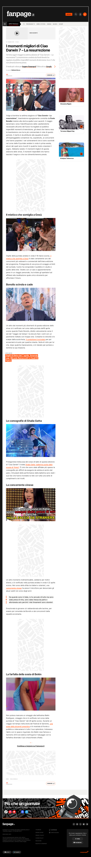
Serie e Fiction (40, 24)
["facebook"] (26, 812)
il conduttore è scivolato (35, 339)
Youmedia (38, 829)
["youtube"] (16, 812)
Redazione (38, 840)
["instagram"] (11, 812)
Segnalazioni (39, 832)
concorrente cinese (14, 588)
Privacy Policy (40, 835)
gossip (61, 24)
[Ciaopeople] (84, 852)
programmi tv (30, 24)
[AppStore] (7, 852)
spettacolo (13, 24)
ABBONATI (69, 14)
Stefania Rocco (15, 70)
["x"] (21, 812)
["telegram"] (31, 812)
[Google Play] (16, 852)
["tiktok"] (6, 812)
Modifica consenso (41, 843)
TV (24, 24)
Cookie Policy (40, 838)
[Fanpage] (9, 824)
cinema (49, 24)
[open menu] (5, 24)
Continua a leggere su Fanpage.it (30, 746)
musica (55, 24)
